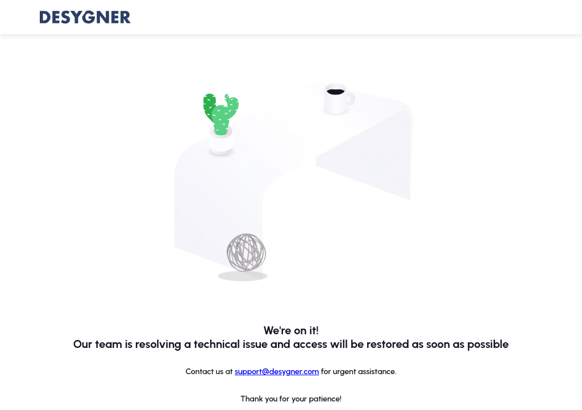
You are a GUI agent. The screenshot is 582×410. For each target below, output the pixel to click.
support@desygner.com (277, 371)
